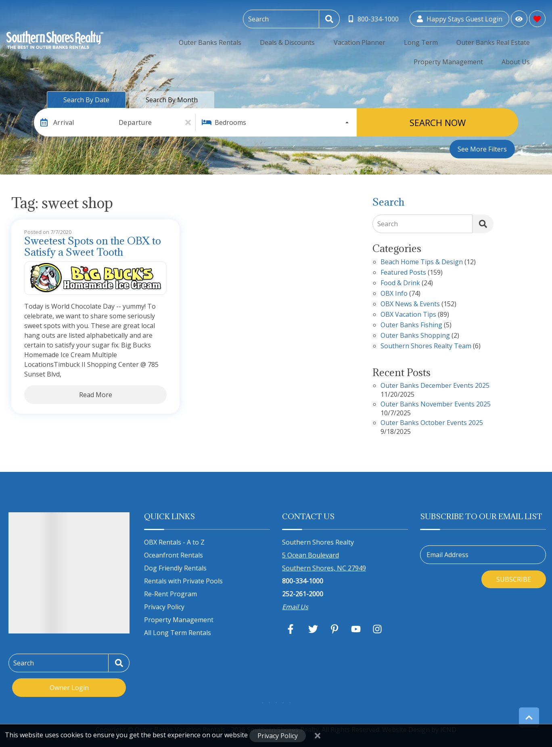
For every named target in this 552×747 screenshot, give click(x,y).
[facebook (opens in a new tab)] (291, 629)
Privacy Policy (164, 606)
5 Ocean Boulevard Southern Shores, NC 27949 (324, 561)
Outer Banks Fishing (411, 325)
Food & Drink (400, 283)
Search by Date (86, 99)
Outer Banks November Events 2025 (436, 404)
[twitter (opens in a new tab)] (313, 629)
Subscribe (513, 579)
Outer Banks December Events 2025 (435, 386)
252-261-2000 (302, 593)
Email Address (447, 554)
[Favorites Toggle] (537, 17)
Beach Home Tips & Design (422, 262)
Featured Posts (403, 273)
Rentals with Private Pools (183, 581)
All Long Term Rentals (177, 632)
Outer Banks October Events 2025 (432, 423)
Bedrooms (230, 122)
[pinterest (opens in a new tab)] (334, 629)
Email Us (295, 606)
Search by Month (172, 99)
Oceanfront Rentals (173, 555)
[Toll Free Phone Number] (374, 17)
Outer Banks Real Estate (388, 38)
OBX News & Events (410, 304)
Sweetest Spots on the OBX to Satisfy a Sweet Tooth (92, 247)
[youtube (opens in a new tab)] (356, 629)
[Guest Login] (459, 17)
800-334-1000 (302, 581)
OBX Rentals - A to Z (174, 542)
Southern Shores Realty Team (426, 346)
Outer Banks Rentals (154, 38)
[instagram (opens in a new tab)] (377, 629)
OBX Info (394, 294)
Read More (95, 394)
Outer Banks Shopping (415, 336)
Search (387, 223)
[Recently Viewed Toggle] (519, 17)
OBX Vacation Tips (408, 315)
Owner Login (69, 687)
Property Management (466, 38)
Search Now (438, 122)
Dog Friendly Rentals (175, 568)
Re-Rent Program (170, 593)
